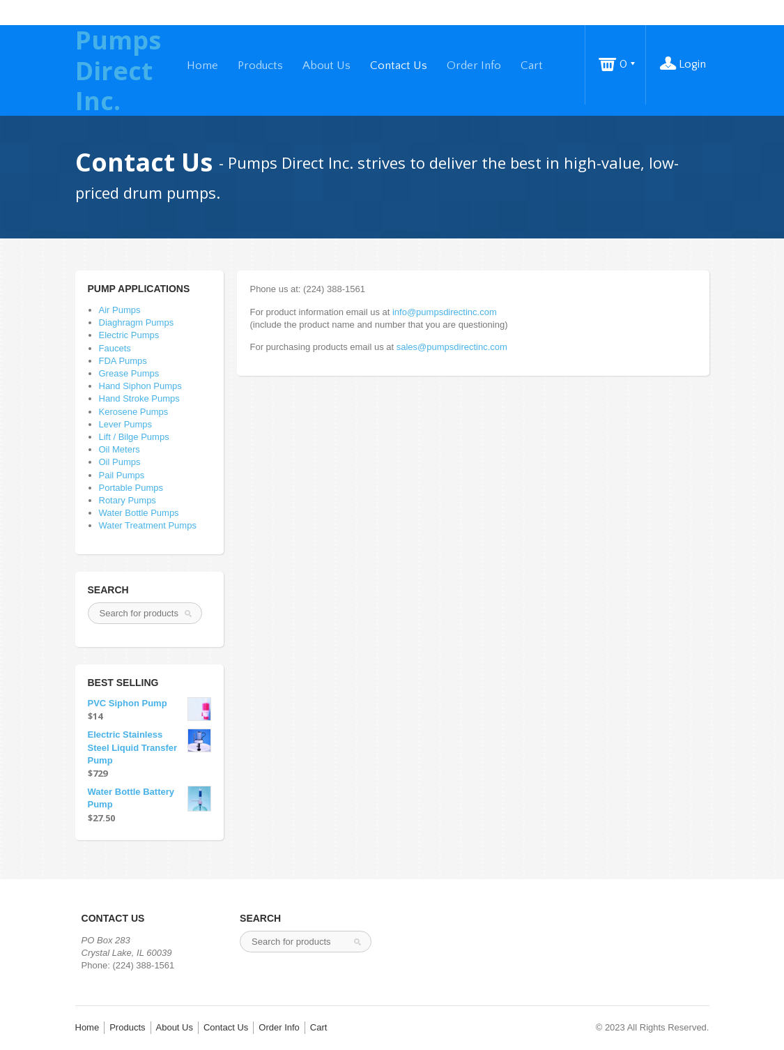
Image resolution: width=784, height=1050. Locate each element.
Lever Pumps (126, 424)
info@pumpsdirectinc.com (444, 312)
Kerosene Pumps (134, 411)
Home (202, 65)
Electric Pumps (129, 335)
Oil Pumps (120, 462)
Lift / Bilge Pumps (134, 437)
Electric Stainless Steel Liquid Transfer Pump (150, 747)
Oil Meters (119, 449)
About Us (326, 65)
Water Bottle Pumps (139, 513)
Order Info (474, 65)
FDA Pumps (123, 361)
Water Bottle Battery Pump (150, 798)
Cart (532, 65)
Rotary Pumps (127, 500)
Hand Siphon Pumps (140, 386)
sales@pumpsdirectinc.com (452, 347)
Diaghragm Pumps (136, 322)
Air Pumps (120, 310)
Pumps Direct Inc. (118, 70)
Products (260, 65)
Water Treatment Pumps (148, 525)
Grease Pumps (129, 373)
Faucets (115, 348)
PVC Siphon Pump (150, 703)
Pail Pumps (122, 475)
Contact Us (398, 65)
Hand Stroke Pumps (139, 398)
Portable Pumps (131, 487)
